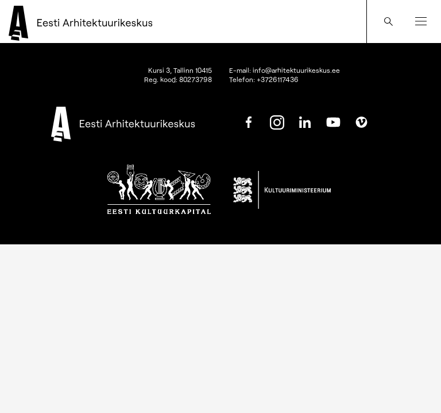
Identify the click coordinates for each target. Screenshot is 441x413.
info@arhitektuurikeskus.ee (296, 70)
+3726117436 (278, 79)
